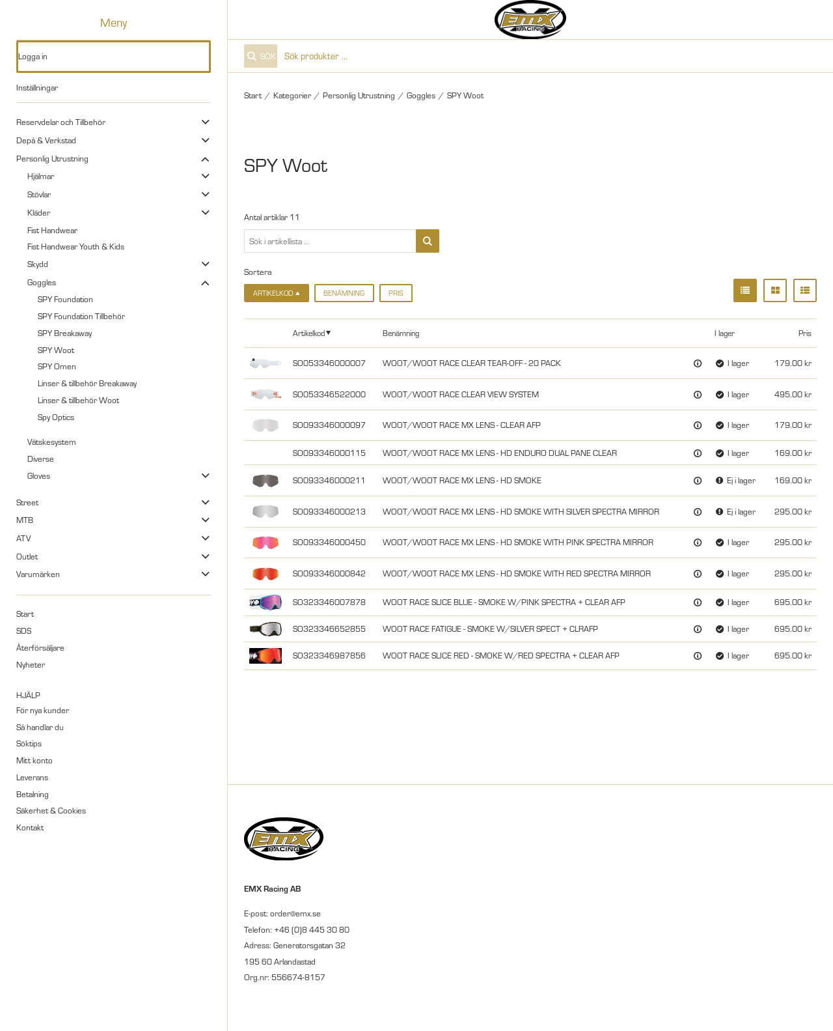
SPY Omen (57, 366)
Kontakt (30, 827)
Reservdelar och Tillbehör (60, 122)
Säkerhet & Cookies (51, 810)
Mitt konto (34, 760)
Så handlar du (40, 727)
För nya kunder (42, 710)
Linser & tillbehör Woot (78, 400)
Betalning (32, 794)
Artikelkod (309, 333)
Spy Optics (56, 417)
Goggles (41, 282)
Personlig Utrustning (52, 158)
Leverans (32, 777)
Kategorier (292, 95)
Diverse (40, 458)
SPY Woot (56, 350)
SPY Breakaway (65, 333)
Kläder (38, 212)
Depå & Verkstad (46, 140)
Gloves (38, 475)
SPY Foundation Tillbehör (81, 316)
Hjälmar (40, 176)
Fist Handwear (52, 230)
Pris (396, 293)
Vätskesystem (51, 441)
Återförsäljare (40, 647)
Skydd (37, 264)
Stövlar (39, 194)
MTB (24, 520)
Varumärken (38, 574)
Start (25, 613)
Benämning (343, 293)
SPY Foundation (65, 299)
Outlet (27, 556)
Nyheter (30, 664)
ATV (23, 538)
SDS (23, 630)
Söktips (29, 743)
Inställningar (37, 87)
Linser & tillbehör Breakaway (87, 383)
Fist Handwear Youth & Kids (75, 246)
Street (27, 502)
